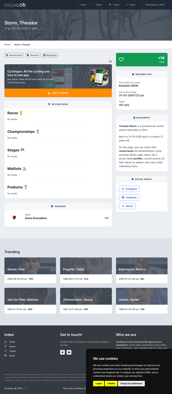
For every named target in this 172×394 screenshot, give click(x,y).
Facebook (129, 197)
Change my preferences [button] (131, 383)
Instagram (129, 188)
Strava (127, 206)
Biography (50, 55)
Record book (14, 55)
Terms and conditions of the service (80, 388)
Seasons (33, 55)
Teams (12, 351)
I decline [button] (111, 383)
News (12, 355)
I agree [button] (98, 383)
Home (7, 44)
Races (12, 346)
